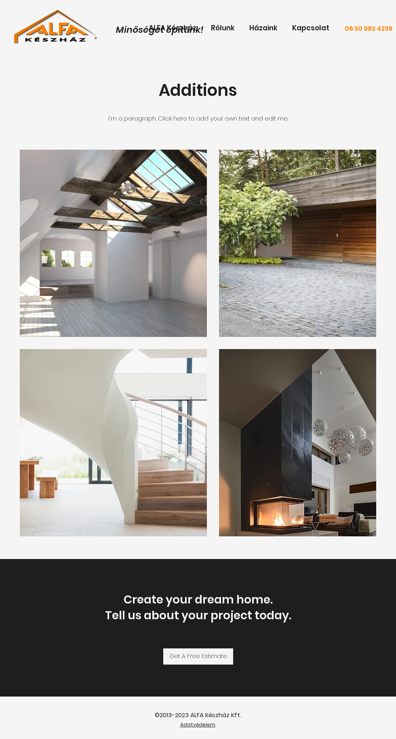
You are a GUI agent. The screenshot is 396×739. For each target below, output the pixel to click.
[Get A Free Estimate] (198, 656)
